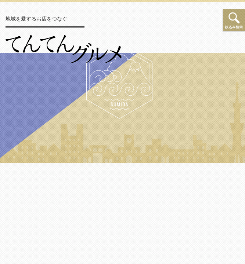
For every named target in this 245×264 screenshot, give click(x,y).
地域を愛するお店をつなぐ (36, 19)
